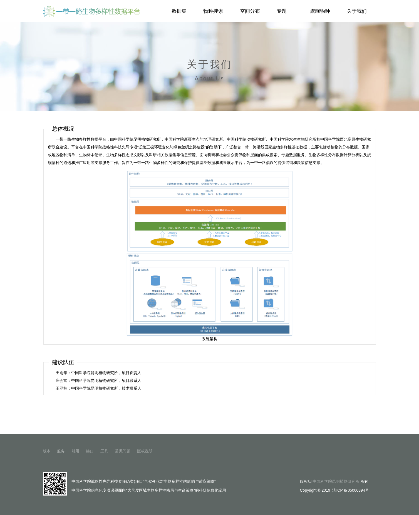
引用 (75, 451)
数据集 (179, 11)
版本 (47, 451)
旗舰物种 (320, 11)
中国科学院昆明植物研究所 (336, 481)
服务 (61, 451)
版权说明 (145, 451)
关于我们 (357, 11)
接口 (90, 451)
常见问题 (122, 451)
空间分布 (250, 11)
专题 (284, 11)
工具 (104, 451)
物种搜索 (213, 11)
